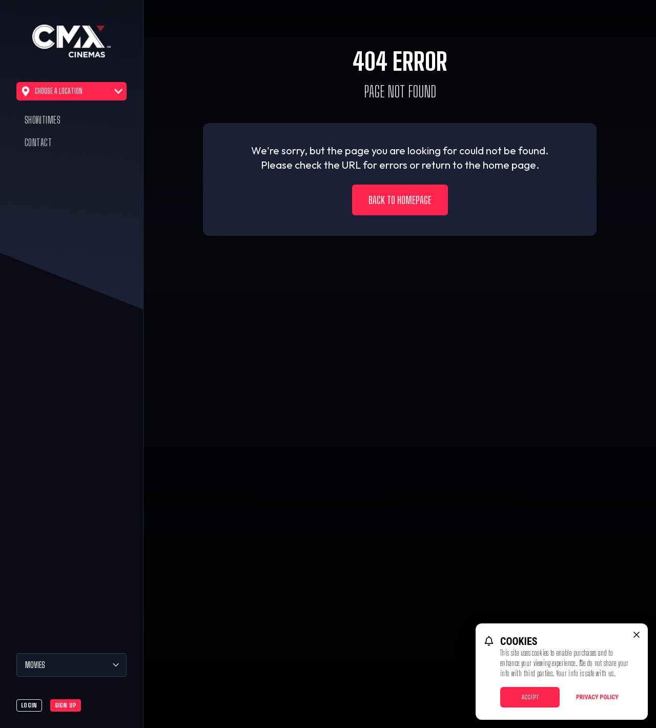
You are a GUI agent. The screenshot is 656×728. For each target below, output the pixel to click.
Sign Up (65, 705)
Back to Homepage (400, 200)
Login (29, 705)
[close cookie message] (636, 635)
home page (509, 164)
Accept (530, 697)
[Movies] (71, 665)
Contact (38, 142)
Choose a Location (71, 91)
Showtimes (42, 120)
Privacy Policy (597, 697)
